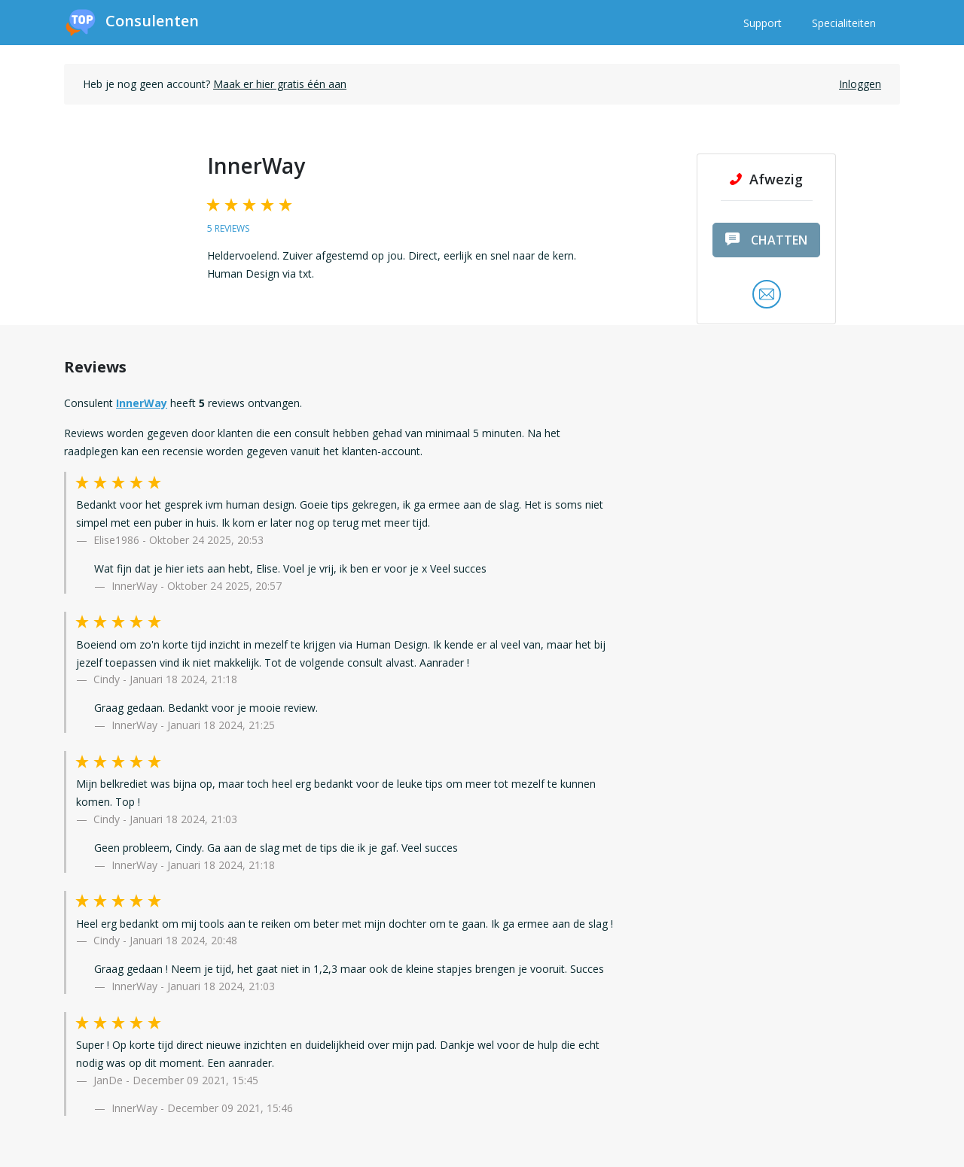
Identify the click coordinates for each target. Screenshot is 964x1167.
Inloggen (860, 84)
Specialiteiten (844, 23)
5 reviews (228, 228)
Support (762, 23)
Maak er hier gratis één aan (279, 84)
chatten (766, 240)
